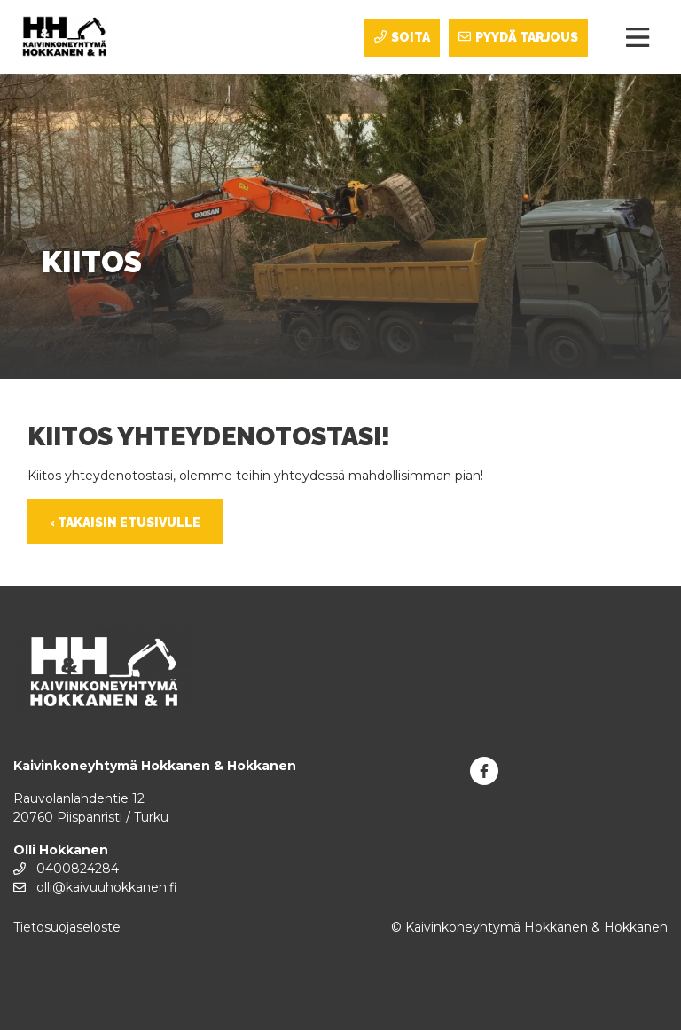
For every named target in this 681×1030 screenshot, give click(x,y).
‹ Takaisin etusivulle (125, 522)
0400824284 (66, 869)
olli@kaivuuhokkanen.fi (95, 887)
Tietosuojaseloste (67, 927)
